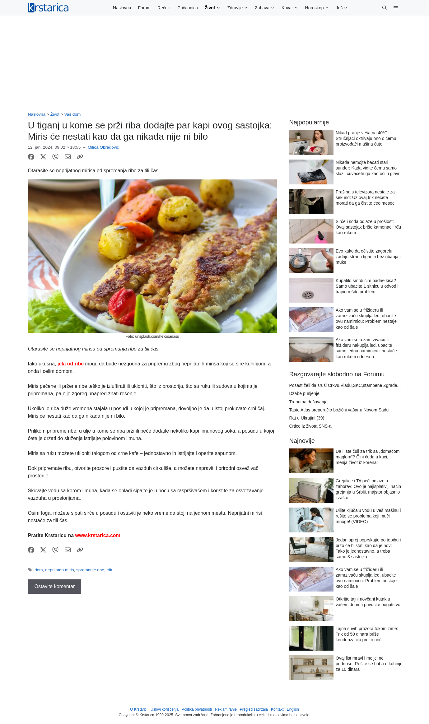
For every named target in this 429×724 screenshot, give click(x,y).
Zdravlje (239, 8)
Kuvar (292, 8)
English (293, 709)
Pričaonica (188, 7)
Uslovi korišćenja (165, 709)
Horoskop (319, 8)
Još (344, 8)
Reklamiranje (226, 709)
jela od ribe (70, 363)
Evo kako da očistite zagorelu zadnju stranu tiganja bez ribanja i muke (368, 256)
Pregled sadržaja (254, 709)
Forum (144, 7)
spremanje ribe (90, 570)
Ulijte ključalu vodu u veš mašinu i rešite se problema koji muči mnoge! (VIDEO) (368, 516)
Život (214, 8)
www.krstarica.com (97, 535)
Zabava (266, 8)
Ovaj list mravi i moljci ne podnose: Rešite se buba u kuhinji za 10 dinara (368, 664)
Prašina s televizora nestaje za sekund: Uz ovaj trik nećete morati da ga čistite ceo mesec (365, 197)
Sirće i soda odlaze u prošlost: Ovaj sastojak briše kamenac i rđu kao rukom (368, 227)
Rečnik (164, 7)
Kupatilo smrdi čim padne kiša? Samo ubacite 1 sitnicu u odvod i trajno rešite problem (367, 286)
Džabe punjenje (304, 393)
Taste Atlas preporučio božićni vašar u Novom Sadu (339, 409)
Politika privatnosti (197, 709)
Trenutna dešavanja (308, 401)
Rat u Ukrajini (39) (306, 417)
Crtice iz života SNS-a (310, 426)
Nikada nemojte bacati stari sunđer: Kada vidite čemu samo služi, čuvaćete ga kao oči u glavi (367, 168)
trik (109, 570)
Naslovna (122, 7)
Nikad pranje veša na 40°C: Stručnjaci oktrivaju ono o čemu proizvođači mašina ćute (366, 138)
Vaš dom (72, 114)
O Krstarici (138, 709)
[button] (384, 8)
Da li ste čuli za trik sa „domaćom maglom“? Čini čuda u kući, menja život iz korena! (367, 457)
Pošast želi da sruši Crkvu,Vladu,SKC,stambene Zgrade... (345, 385)
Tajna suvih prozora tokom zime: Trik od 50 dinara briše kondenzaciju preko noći (367, 634)
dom (39, 570)
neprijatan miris (59, 570)
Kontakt (277, 709)
